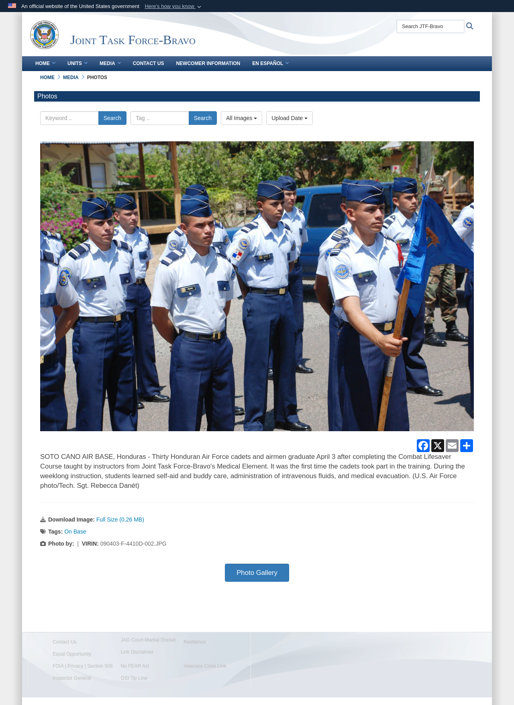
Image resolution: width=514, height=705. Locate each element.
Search (112, 118)
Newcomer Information (208, 63)
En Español (270, 63)
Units (77, 63)
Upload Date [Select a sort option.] (289, 118)
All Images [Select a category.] (241, 118)
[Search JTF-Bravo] (430, 26)
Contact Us (148, 63)
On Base (75, 531)
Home (45, 63)
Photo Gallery (257, 573)
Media (110, 63)
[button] (174, 6)
